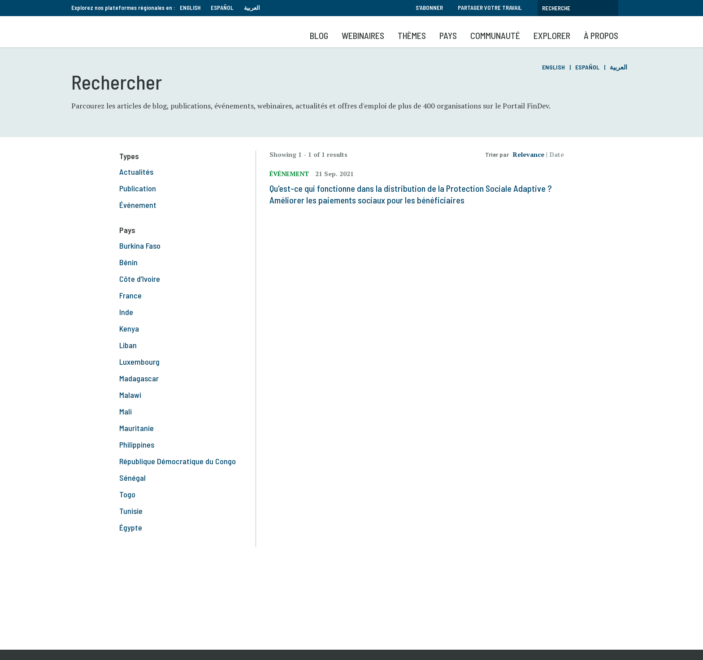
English (190, 7)
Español (222, 7)
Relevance (528, 154)
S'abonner (429, 7)
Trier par (497, 154)
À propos (601, 35)
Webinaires (363, 35)
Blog (319, 35)
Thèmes (412, 35)
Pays (448, 35)
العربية (252, 7)
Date (557, 154)
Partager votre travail (490, 7)
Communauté (495, 35)
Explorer (552, 35)
